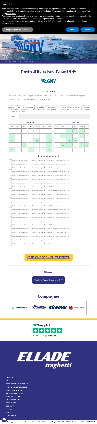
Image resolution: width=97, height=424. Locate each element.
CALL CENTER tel (50, 10)
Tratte (9, 412)
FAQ (7, 381)
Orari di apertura (14, 400)
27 (88, 145)
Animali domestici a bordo (17, 387)
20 (24, 145)
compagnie (48, 296)
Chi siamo (10, 377)
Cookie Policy (12, 415)
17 (49, 140)
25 (12, 150)
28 (30, 150)
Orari (13, 116)
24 (49, 145)
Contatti (10, 406)
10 (49, 136)
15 (37, 140)
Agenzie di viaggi (13, 396)
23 (63, 145)
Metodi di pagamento (15, 393)
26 (81, 145)
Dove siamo (11, 403)
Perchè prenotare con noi (17, 384)
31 (49, 150)
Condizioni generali (14, 390)
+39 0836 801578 (56, 10)
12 (81, 136)
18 (75, 140)
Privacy (9, 409)
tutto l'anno (48, 91)
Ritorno (48, 272)
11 (12, 140)
